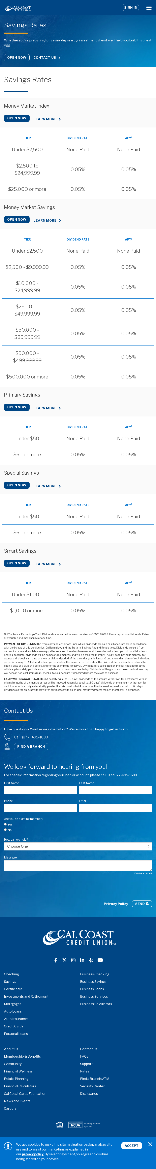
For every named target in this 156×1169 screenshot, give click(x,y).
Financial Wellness (18, 1071)
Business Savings (93, 982)
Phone (8, 801)
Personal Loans (16, 1034)
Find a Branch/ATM (94, 1079)
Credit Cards (13, 1026)
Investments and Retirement (26, 996)
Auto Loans (13, 1011)
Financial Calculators (20, 1086)
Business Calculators (96, 1004)
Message (10, 857)
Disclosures (89, 1094)
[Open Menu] (149, 7)
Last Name (86, 783)
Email (82, 801)
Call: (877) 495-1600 (31, 737)
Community (13, 1064)
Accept (132, 1146)
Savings (10, 982)
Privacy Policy (116, 904)
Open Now (16, 58)
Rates (84, 1071)
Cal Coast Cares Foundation (25, 1094)
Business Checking (94, 974)
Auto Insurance (16, 1019)
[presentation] (34, 888)
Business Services (94, 996)
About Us (11, 1049)
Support (86, 1064)
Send (142, 904)
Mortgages (12, 1004)
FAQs (84, 1056)
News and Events (17, 1101)
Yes (10, 824)
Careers (10, 1108)
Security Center (92, 1086)
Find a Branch (31, 746)
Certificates (13, 989)
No (10, 830)
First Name (11, 783)
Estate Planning (16, 1079)
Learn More (45, 119)
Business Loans (92, 989)
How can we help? (16, 839)
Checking (11, 974)
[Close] (150, 1144)
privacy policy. (33, 1154)
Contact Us (44, 58)
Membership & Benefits (22, 1056)
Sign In (130, 7)
